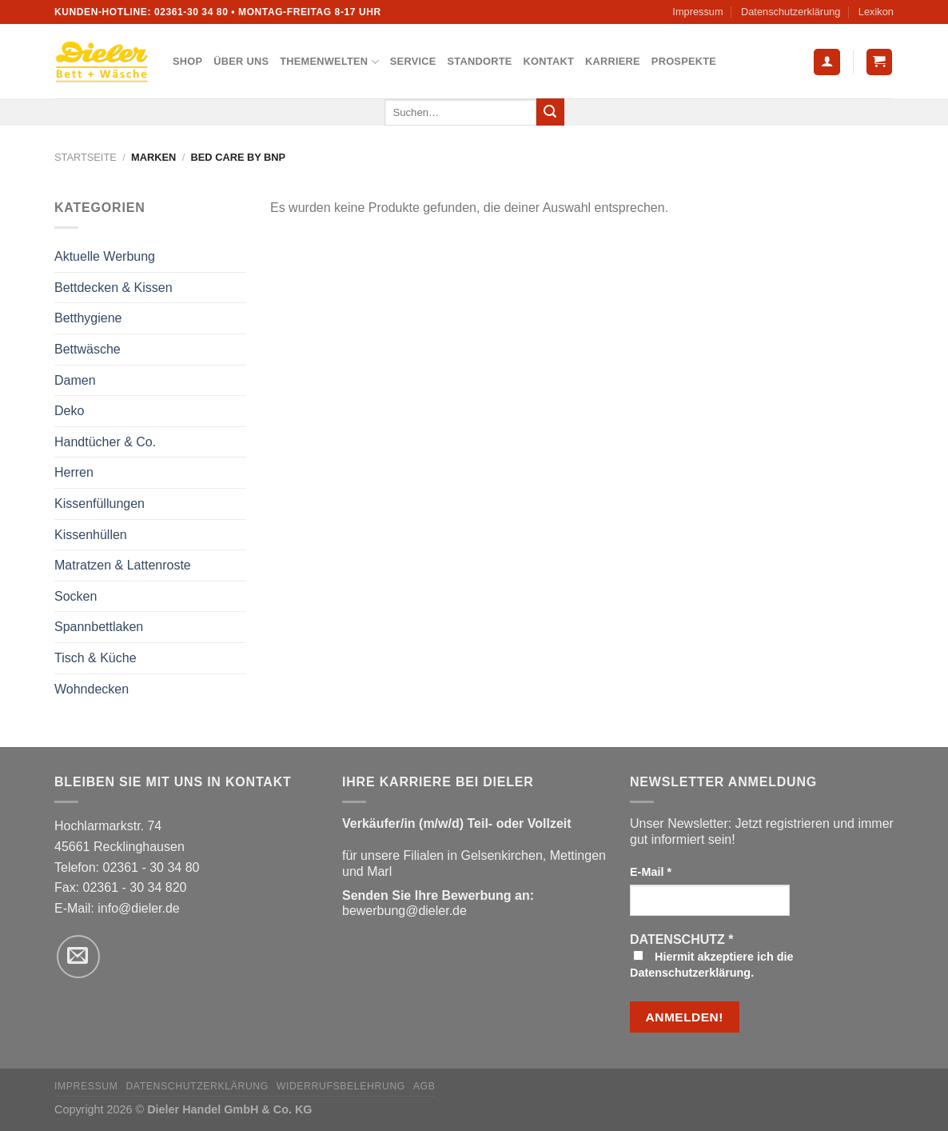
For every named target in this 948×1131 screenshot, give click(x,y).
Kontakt (549, 61)
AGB (424, 1086)
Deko (69, 411)
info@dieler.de (139, 908)
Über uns (241, 61)
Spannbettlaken (98, 626)
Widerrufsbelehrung (341, 1086)
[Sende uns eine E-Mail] (78, 956)
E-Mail (650, 871)
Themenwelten (329, 62)
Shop (187, 61)
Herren (74, 472)
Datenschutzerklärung (790, 12)
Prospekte (683, 61)
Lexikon (876, 12)
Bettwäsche (87, 349)
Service (413, 61)
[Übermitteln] (550, 112)
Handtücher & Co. (105, 442)
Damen (75, 380)
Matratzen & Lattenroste (122, 565)
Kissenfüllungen (99, 503)
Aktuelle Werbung (104, 256)
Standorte (480, 61)
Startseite (85, 157)
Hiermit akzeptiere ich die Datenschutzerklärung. (712, 964)
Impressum (697, 12)
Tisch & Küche (95, 658)
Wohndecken (91, 689)
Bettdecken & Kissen (113, 287)
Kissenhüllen (90, 535)
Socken (75, 596)
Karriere (612, 61)
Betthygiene (88, 318)
